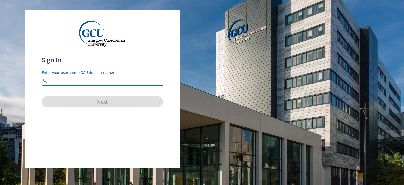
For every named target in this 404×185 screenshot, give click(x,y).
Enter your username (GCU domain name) (78, 72)
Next (102, 102)
